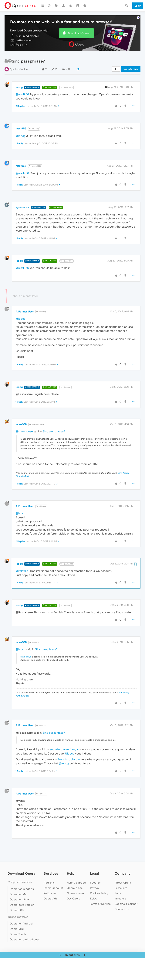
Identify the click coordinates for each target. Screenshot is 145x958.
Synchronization (19, 66)
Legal (94, 870)
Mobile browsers (18, 914)
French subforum (68, 756)
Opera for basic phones (25, 936)
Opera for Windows (22, 886)
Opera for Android (21, 920)
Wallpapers (51, 890)
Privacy (94, 884)
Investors (120, 895)
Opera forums (75, 890)
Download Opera (78, 30)
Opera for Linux (19, 896)
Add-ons (49, 879)
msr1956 (21, 125)
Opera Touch (18, 931)
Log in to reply (130, 66)
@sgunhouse (36, 421)
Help (70, 870)
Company (122, 870)
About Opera (123, 879)
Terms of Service (100, 900)
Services (51, 870)
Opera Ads (50, 895)
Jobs (118, 890)
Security (95, 879)
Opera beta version (22, 901)
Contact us (122, 906)
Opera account (53, 884)
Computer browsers (20, 879)
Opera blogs (75, 884)
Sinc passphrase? (53, 428)
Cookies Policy (99, 890)
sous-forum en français (65, 746)
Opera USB (17, 907)
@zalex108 (66, 561)
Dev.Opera (73, 895)
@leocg (34, 126)
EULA (93, 895)
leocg (19, 84)
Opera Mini (17, 925)
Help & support (76, 879)
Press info (121, 884)
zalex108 (21, 421)
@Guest (65, 384)
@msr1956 (66, 84)
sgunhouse (22, 204)
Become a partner (126, 900)
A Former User (25, 308)
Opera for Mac (19, 891)
